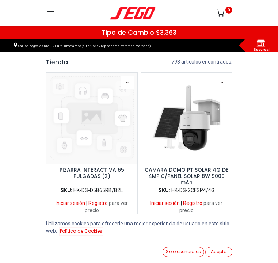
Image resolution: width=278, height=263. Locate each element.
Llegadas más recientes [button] (213, 237)
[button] (127, 82)
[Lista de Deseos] (177, 248)
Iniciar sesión (70, 203)
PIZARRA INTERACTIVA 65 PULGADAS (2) (92, 173)
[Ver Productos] (23, 249)
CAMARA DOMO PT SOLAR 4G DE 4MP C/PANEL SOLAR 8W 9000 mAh (186, 176)
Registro (98, 203)
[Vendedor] (254, 249)
